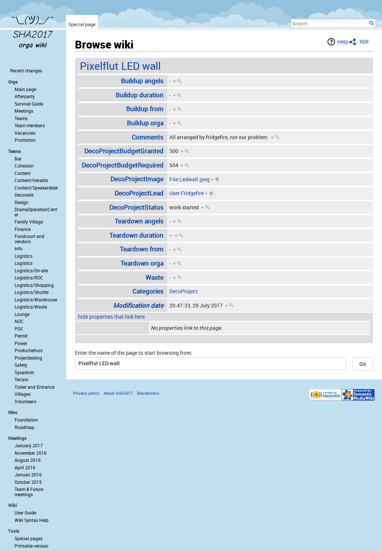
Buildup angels (142, 80)
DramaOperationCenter (36, 211)
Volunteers (25, 401)
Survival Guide (29, 104)
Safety (21, 365)
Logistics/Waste (31, 307)
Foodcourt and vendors (29, 238)
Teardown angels (139, 221)
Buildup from (144, 108)
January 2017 (29, 445)
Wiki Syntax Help (31, 520)
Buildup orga (145, 123)
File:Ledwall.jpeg (189, 179)
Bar (18, 159)
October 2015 (28, 482)
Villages (23, 394)
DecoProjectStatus (136, 207)
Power (21, 343)
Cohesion (24, 166)
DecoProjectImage (136, 179)
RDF (364, 41)
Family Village (29, 222)
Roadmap (24, 427)
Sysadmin (24, 372)
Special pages (29, 538)
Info (18, 248)
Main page (25, 89)
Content (23, 173)
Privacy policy (86, 393)
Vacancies (25, 133)
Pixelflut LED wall (120, 66)
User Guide (25, 513)
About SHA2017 (118, 393)
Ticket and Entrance (34, 387)
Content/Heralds (31, 180)
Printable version (31, 546)
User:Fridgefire (186, 193)
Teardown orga (141, 263)
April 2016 (25, 467)
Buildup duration (139, 95)
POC (19, 329)
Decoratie (24, 195)
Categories (147, 291)
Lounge (22, 314)
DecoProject (183, 291)
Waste (154, 277)
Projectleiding (28, 358)
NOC (19, 321)
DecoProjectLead (139, 193)
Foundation (26, 420)
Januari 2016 (28, 475)
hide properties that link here (111, 316)
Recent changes (26, 70)
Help (342, 41)
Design (21, 202)
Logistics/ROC (29, 278)
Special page (82, 24)
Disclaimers (148, 393)
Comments (147, 137)
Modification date (138, 305)
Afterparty (25, 96)
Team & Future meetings (29, 491)
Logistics (23, 256)
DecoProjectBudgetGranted (123, 151)
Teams (21, 118)
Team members (30, 125)
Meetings (24, 111)
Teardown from (141, 249)
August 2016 (28, 460)
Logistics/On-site (31, 270)
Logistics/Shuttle (31, 292)
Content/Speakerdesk (36, 188)
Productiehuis (29, 350)
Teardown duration (136, 235)
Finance (23, 229)
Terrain (21, 379)
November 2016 (31, 453)
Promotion (25, 140)
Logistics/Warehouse (36, 300)
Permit (21, 336)
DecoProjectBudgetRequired (122, 165)
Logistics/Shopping (34, 285)
